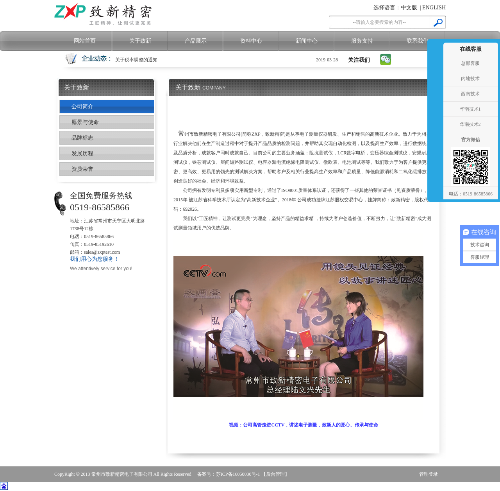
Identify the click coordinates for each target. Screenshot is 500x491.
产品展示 (196, 41)
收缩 (434, 109)
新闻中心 (307, 41)
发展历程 (82, 153)
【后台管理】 (275, 474)
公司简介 (82, 106)
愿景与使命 (85, 122)
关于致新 (140, 41)
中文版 (409, 8)
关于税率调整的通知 (136, 60)
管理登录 (428, 474)
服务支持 (362, 41)
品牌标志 (82, 138)
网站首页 (85, 41)
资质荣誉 (82, 169)
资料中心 (251, 41)
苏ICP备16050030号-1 (238, 474)
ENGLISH (434, 8)
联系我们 (418, 41)
